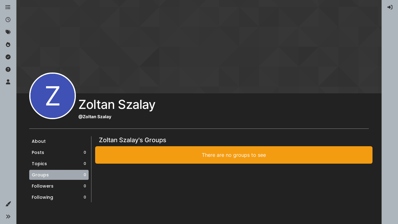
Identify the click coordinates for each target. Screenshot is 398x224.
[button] (8, 204)
